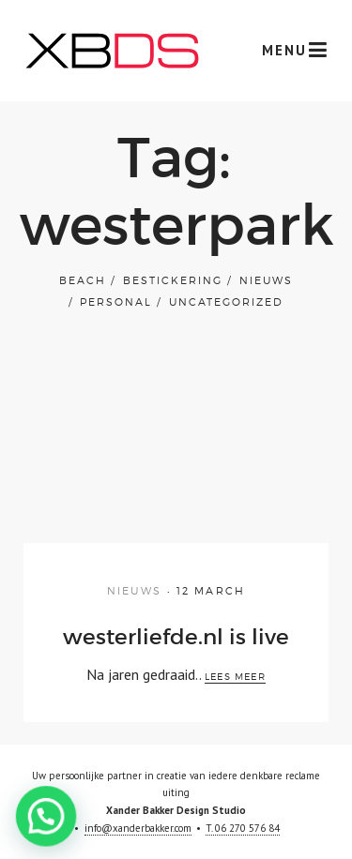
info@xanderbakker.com (137, 828)
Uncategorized (226, 302)
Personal (116, 302)
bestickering (172, 280)
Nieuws (266, 280)
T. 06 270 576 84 (243, 828)
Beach (82, 280)
